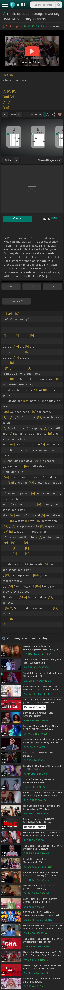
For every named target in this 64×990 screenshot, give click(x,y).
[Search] (58, 4)
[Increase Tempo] (19, 114)
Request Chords (34, 707)
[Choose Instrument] (16, 160)
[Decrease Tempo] (5, 114)
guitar (8, 160)
